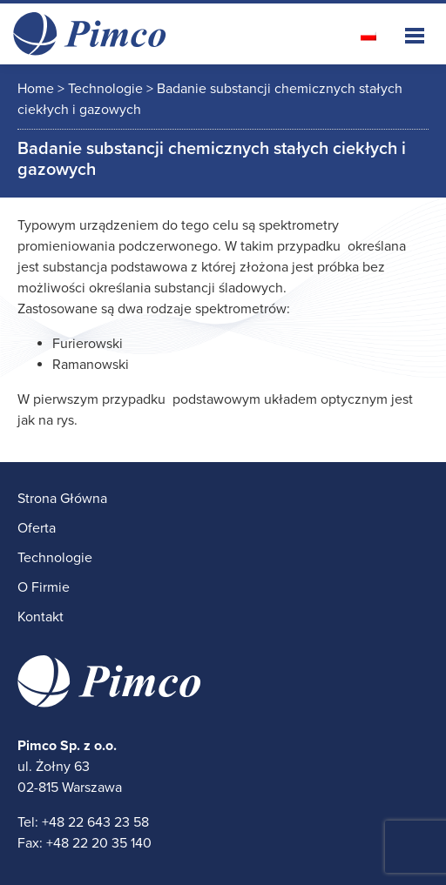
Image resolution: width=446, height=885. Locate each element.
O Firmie (43, 587)
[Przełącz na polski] (368, 35)
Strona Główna (62, 498)
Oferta (36, 528)
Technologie (54, 558)
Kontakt (40, 617)
